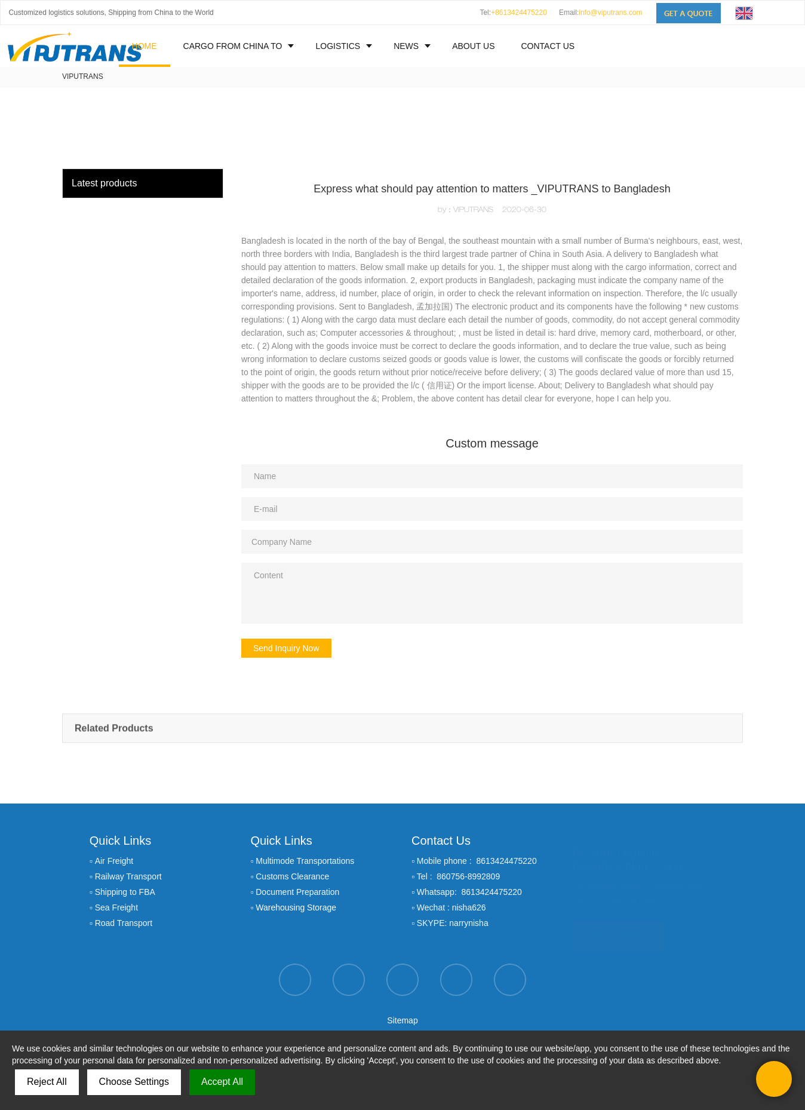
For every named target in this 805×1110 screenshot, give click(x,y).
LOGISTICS (337, 46)
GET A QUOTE (619, 931)
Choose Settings (134, 1082)
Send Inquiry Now (286, 648)
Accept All (222, 1082)
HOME (144, 46)
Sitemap (402, 1020)
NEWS (406, 46)
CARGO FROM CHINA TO (232, 46)
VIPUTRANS (82, 76)
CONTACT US (547, 46)
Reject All (47, 1082)
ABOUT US (473, 46)
